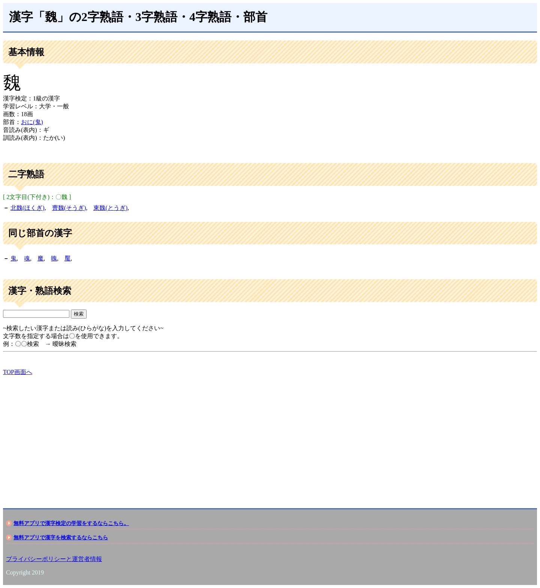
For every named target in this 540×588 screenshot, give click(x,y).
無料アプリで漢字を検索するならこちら (61, 537)
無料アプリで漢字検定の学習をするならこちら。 (71, 523)
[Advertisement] (228, 435)
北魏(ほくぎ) (27, 208)
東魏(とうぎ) (110, 208)
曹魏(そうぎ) (69, 208)
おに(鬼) (32, 122)
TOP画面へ (17, 372)
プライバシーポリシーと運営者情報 (54, 559)
